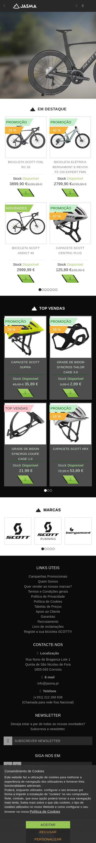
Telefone (48, 691)
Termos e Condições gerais (48, 591)
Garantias (48, 616)
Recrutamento (48, 621)
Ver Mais (25, 193)
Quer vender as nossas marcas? (48, 586)
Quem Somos (48, 581)
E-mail (48, 677)
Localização (48, 653)
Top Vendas (48, 308)
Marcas (48, 510)
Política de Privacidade (48, 596)
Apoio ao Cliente (48, 611)
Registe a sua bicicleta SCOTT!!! (48, 631)
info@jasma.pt (48, 683)
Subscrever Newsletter (32, 741)
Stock (17, 178)
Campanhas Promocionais (48, 576)
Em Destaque (48, 109)
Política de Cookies (48, 601)
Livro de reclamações (48, 626)
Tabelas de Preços (48, 606)
